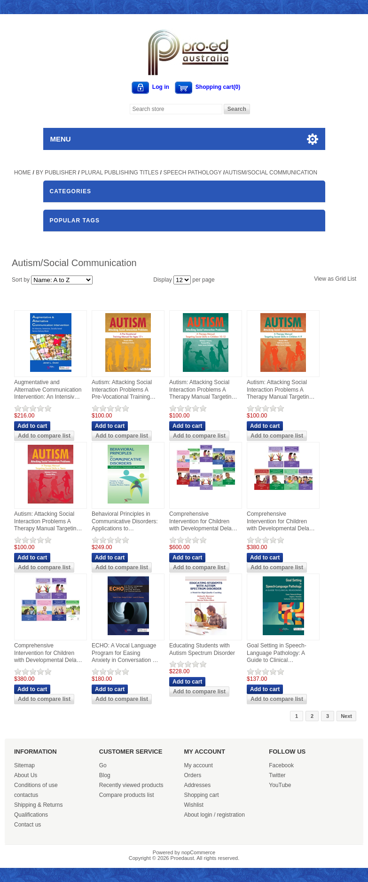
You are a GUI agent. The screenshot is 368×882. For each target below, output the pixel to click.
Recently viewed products (131, 785)
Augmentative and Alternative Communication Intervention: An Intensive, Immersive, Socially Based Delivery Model (47, 390)
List (351, 279)
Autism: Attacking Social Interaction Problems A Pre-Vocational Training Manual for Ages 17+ (122, 390)
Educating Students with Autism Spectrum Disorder (202, 649)
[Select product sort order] (62, 280)
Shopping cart (201, 795)
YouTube (280, 785)
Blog (104, 775)
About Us (25, 775)
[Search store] (176, 109)
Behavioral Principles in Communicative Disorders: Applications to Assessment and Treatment (125, 522)
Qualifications (31, 814)
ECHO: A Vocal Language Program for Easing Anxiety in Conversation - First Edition (124, 653)
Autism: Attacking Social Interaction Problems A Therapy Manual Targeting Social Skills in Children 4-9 (279, 390)
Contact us (27, 824)
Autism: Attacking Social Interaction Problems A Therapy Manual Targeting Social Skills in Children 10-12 (202, 390)
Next (346, 716)
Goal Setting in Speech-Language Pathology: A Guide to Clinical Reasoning (276, 653)
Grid (340, 279)
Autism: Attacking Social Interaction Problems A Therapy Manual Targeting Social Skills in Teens (46, 522)
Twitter (277, 775)
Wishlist (194, 805)
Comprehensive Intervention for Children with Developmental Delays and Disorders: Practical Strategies (203, 522)
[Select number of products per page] (182, 280)
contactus (26, 795)
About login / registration (214, 814)
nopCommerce (198, 852)
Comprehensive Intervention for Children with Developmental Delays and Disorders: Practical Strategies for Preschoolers (281, 522)
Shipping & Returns (38, 805)
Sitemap (24, 765)
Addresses (197, 785)
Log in (160, 87)
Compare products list (126, 795)
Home (22, 172)
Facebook (281, 765)
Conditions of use (36, 785)
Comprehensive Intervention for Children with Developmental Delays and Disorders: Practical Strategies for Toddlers (48, 653)
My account (198, 765)
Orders (193, 775)
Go (103, 765)
